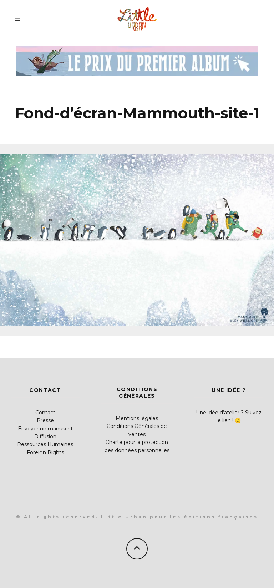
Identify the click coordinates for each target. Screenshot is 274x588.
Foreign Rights (45, 452)
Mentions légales (137, 418)
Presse (45, 420)
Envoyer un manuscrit (45, 428)
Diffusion (45, 436)
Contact (45, 412)
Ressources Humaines (45, 444)
